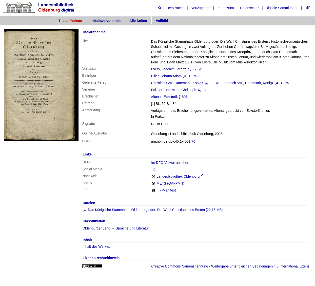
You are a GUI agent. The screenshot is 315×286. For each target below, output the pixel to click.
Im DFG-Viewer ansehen (170, 163)
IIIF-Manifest (166, 190)
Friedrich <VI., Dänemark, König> (248, 83)
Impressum (225, 8)
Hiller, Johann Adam (166, 76)
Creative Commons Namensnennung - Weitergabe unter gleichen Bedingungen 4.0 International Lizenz (230, 266)
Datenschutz (249, 8)
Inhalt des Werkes (96, 246)
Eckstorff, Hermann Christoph (173, 90)
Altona (156, 97)
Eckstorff (170, 97)
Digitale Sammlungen (281, 8)
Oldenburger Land (96, 228)
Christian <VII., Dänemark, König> (177, 83)
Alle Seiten (138, 21)
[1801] (184, 97)
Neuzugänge (200, 8)
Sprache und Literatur (132, 228)
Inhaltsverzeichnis (105, 21)
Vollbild (162, 21)
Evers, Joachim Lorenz (168, 69)
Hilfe (308, 8)
